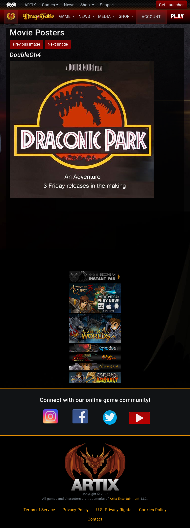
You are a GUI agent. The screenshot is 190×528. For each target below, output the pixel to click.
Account (151, 16)
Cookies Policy (152, 509)
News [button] (85, 16)
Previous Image (26, 44)
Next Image (58, 44)
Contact (95, 519)
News (69, 4)
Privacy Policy (76, 509)
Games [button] (48, 4)
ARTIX (30, 4)
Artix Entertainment (125, 498)
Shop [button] (85, 4)
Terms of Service (39, 509)
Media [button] (105, 16)
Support (107, 4)
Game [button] (65, 16)
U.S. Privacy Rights (113, 509)
